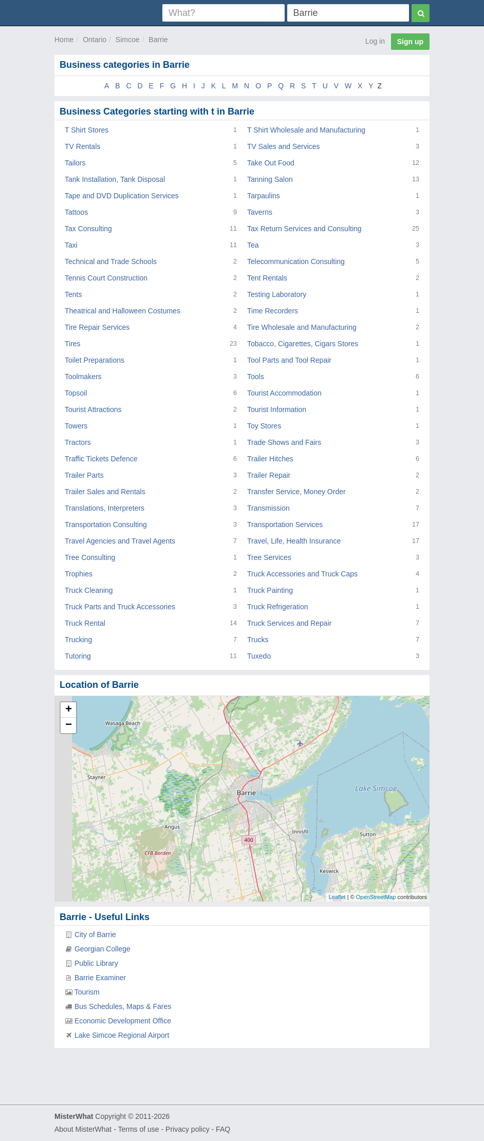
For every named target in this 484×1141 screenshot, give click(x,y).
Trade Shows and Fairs (284, 442)
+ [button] (68, 710)
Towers (76, 426)
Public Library (96, 963)
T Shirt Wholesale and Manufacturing (306, 130)
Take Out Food (270, 163)
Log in (375, 41)
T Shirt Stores (86, 130)
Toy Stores (264, 426)
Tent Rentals (267, 278)
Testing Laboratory (276, 294)
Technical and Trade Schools (111, 261)
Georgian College (103, 949)
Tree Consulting (90, 557)
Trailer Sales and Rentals (105, 492)
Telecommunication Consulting (296, 261)
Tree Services (269, 557)
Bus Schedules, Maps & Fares (123, 1006)
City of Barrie (95, 934)
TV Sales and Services (283, 146)
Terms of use (138, 1129)
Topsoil (76, 393)
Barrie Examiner (100, 978)
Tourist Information (276, 409)
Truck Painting (270, 590)
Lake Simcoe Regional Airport (122, 1035)
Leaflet (337, 897)
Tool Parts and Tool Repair (289, 360)
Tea (253, 245)
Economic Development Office (123, 1021)
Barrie (157, 39)
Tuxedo (259, 656)
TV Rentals (82, 146)
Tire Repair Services (97, 327)
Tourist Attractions (93, 409)
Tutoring (78, 656)
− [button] (68, 725)
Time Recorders (272, 311)
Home (63, 39)
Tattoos (76, 212)
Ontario (94, 39)
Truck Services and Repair (289, 623)
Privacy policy (187, 1129)
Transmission (268, 508)
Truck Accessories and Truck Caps (302, 574)
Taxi (71, 245)
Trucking (78, 639)
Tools (255, 376)
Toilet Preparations (94, 360)
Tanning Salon (270, 179)
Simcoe (128, 39)
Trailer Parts (84, 475)
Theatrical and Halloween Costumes (122, 311)
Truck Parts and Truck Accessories (120, 607)
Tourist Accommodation (284, 393)
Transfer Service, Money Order (296, 492)
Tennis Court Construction (106, 278)
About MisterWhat (82, 1129)
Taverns (259, 212)
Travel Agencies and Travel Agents (120, 541)
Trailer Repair (268, 475)
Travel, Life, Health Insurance (294, 541)
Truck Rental (85, 623)
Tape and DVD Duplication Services (122, 196)
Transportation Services (285, 524)
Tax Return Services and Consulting (304, 229)
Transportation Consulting (106, 524)
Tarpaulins (263, 196)
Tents (73, 294)
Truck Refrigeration (277, 607)
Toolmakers (83, 376)
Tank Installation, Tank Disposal (115, 179)
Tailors (75, 163)
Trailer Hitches (270, 459)
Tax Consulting (88, 229)
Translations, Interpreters (104, 508)
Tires (73, 344)
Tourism (87, 992)
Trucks (257, 639)
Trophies (78, 574)
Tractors (78, 442)
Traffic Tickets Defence (101, 459)
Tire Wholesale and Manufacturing (302, 327)
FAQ (223, 1129)
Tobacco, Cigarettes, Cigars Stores (302, 344)
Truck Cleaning (89, 590)
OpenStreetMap (376, 897)
